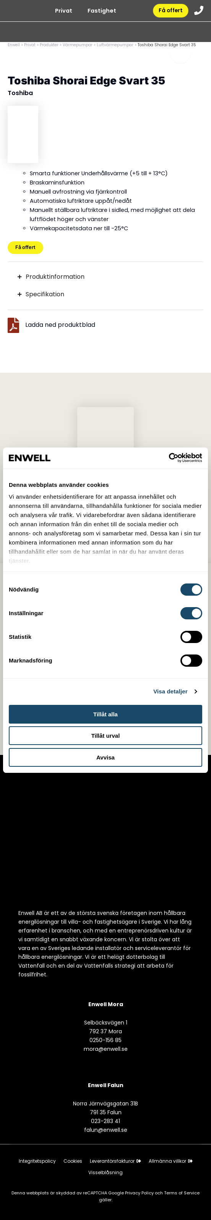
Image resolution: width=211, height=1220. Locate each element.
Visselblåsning (105, 1172)
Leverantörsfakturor (115, 1161)
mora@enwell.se (106, 1049)
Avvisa (105, 757)
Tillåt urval (105, 735)
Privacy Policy (140, 1193)
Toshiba (20, 93)
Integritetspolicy (37, 1161)
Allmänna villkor (171, 1161)
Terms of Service (182, 1193)
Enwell (14, 45)
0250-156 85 (105, 1040)
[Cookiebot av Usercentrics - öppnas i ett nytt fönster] (168, 457)
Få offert (169, 11)
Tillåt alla (105, 714)
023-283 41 (105, 1121)
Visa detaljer (170, 691)
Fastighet (100, 11)
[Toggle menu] (180, 55)
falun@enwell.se (105, 1130)
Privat (62, 11)
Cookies (72, 1161)
